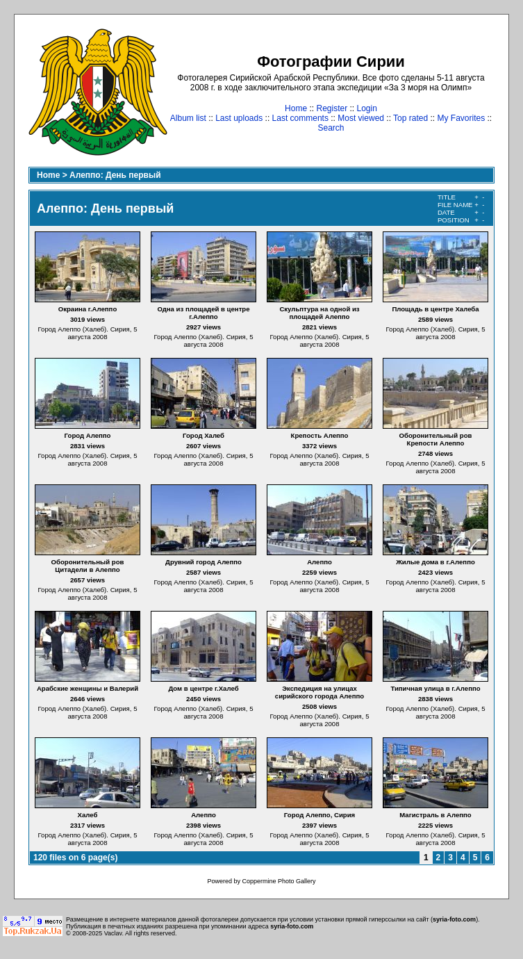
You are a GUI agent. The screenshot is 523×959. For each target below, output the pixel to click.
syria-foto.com (454, 919)
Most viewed (361, 118)
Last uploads (239, 118)
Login (367, 108)
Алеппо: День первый (115, 175)
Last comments (300, 118)
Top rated (410, 118)
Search (330, 128)
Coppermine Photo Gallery (278, 881)
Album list (188, 118)
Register (331, 108)
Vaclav (113, 933)
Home (296, 108)
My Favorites (461, 118)
